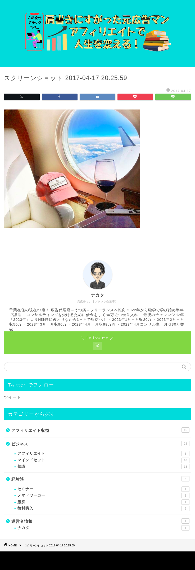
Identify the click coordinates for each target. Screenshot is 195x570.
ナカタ (103, 527)
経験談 (100, 478)
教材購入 (103, 508)
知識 (103, 466)
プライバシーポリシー (87, 557)
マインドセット (103, 460)
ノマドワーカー (103, 495)
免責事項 (117, 557)
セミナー (103, 489)
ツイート (12, 397)
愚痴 (103, 502)
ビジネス (100, 443)
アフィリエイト (103, 453)
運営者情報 (100, 521)
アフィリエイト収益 (100, 430)
